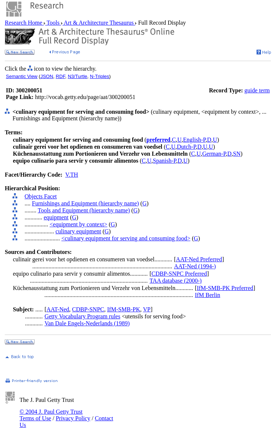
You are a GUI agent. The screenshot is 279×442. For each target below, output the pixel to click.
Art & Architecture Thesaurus (99, 23)
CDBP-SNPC (88, 309)
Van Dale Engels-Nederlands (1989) (87, 323)
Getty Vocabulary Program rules (82, 316)
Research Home (24, 23)
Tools (53, 23)
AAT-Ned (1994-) (195, 266)
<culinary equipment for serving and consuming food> (125, 238)
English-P (194, 140)
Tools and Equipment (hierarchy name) (84, 210)
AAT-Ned (57, 309)
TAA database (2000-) (175, 280)
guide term (257, 90)
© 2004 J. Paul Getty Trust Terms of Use (51, 415)
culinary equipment (78, 231)
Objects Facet (41, 196)
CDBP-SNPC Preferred (179, 273)
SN (236, 154)
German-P (214, 154)
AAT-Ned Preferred (199, 259)
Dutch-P (186, 147)
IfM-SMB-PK (123, 309)
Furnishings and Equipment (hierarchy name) (85, 203)
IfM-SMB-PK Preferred (225, 288)
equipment (56, 217)
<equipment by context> (78, 224)
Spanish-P (164, 161)
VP (147, 309)
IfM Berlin (207, 295)
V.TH (71, 175)
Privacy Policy (73, 418)
